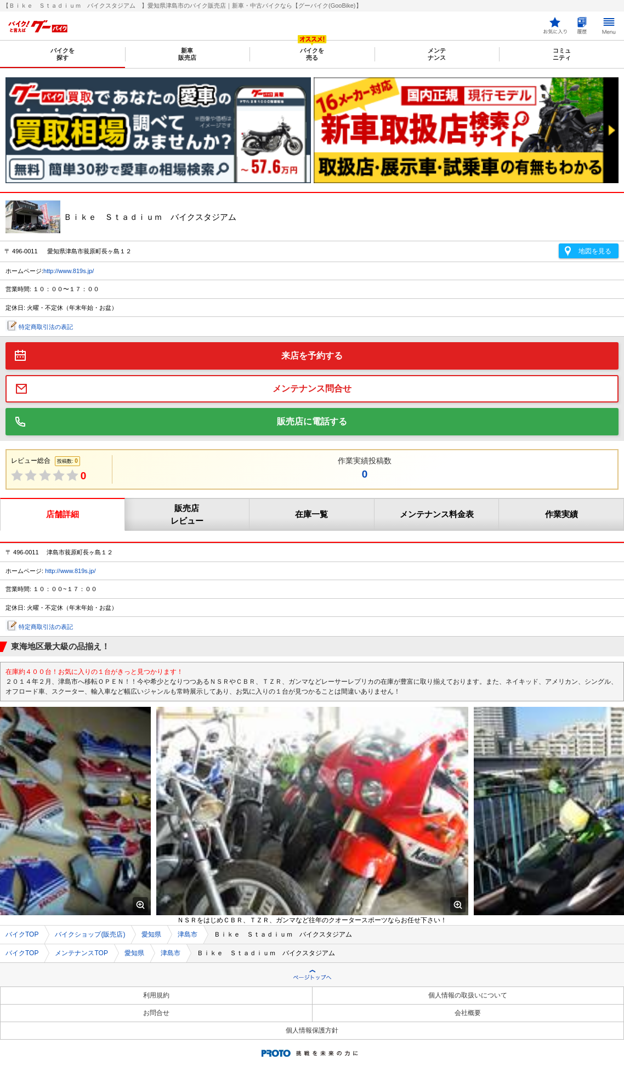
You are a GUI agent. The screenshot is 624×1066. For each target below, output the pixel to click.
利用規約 (156, 995)
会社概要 (468, 1013)
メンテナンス (437, 54)
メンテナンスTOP (81, 953)
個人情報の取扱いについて (467, 995)
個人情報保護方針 (312, 1030)
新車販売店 (187, 54)
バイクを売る (312, 54)
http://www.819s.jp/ (68, 271)
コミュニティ (562, 54)
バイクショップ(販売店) (90, 934)
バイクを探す (62, 54)
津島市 (187, 934)
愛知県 (151, 934)
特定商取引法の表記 (46, 327)
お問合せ (156, 1013)
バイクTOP (21, 934)
